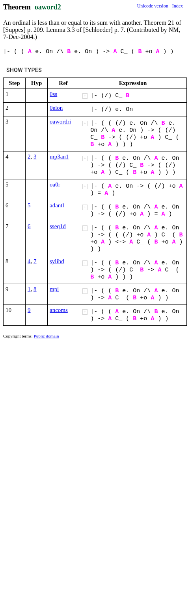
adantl (57, 205)
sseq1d (58, 226)
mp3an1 (59, 156)
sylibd (57, 261)
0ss (53, 94)
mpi (54, 289)
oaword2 (48, 7)
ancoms (59, 310)
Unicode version (152, 6)
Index (177, 6)
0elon (56, 108)
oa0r (55, 184)
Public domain (46, 336)
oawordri (60, 121)
